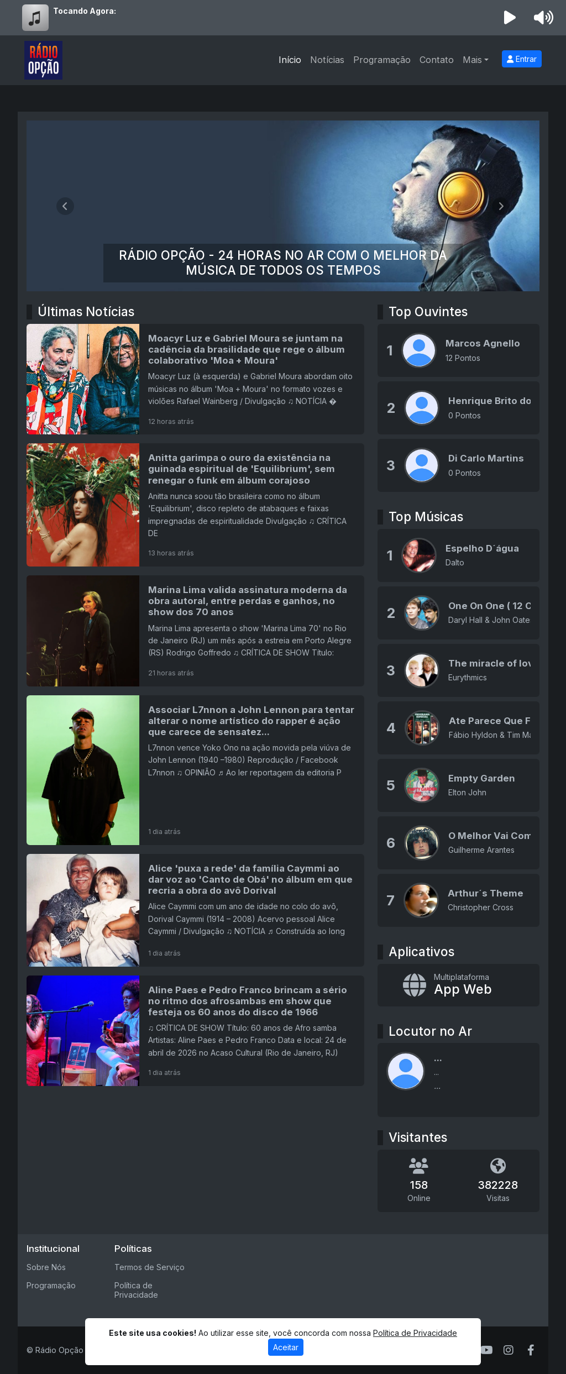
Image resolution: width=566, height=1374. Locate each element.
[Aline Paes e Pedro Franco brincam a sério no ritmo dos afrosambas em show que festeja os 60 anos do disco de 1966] (195, 1031)
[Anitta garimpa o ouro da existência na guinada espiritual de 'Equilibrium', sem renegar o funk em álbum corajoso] (195, 505)
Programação (382, 59)
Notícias (327, 59)
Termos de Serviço (149, 1267)
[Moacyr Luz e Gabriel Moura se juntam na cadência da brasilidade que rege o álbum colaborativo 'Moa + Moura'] (195, 379)
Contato (437, 59)
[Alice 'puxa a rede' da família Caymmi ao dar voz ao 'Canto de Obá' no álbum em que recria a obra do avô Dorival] (195, 910)
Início (290, 59)
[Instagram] (508, 1350)
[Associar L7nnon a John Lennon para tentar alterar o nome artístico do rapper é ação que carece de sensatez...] (195, 770)
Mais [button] (472, 59)
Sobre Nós (46, 1267)
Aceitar (285, 1347)
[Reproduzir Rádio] (510, 17)
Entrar (522, 59)
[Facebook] (530, 1350)
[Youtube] (486, 1350)
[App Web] (458, 985)
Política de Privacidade (136, 1290)
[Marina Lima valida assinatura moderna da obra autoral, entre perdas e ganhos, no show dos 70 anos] (195, 630)
